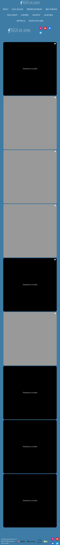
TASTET (36, 15)
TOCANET (12, 15)
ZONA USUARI (36, 21)
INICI (5, 9)
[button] (30, 68)
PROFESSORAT (34, 9)
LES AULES (17, 9)
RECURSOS (51, 9)
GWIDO (25, 15)
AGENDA (48, 15)
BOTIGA (21, 21)
